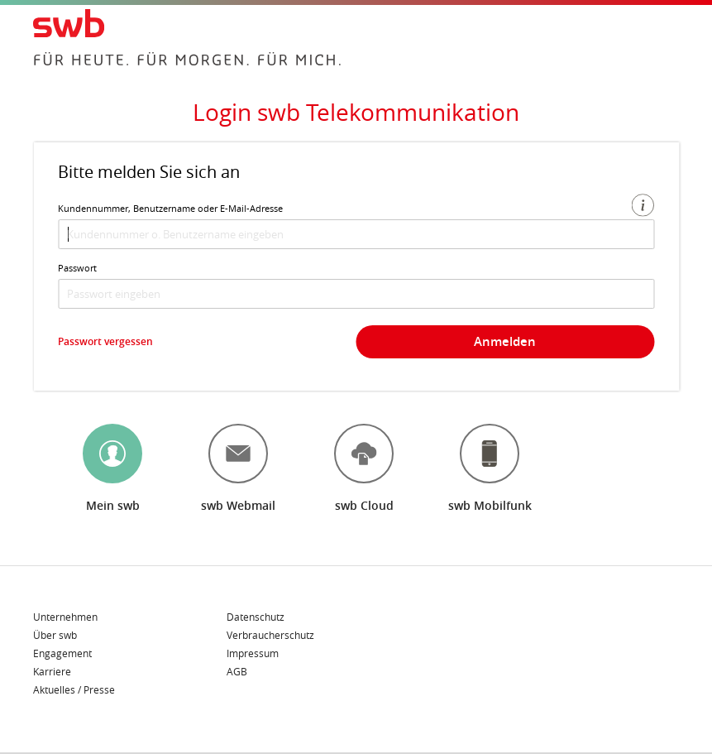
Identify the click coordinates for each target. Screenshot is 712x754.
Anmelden (505, 341)
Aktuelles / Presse (74, 689)
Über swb (55, 635)
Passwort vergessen (105, 341)
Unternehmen (65, 617)
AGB (237, 671)
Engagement (62, 654)
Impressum (253, 654)
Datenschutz (255, 617)
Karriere (52, 672)
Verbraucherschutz (270, 635)
